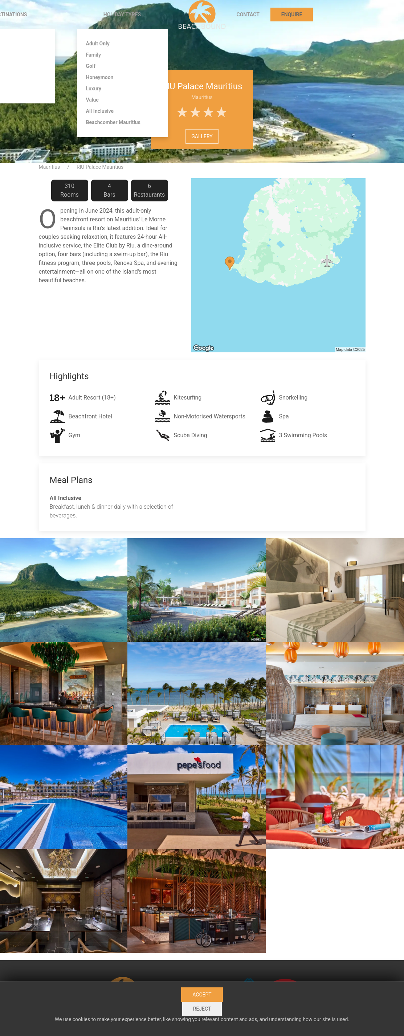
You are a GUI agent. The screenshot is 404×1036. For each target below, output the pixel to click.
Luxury (94, 88)
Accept (201, 995)
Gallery (201, 136)
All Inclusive (100, 111)
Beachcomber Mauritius (113, 122)
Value (92, 100)
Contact (248, 14)
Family (93, 55)
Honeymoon (100, 77)
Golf (90, 66)
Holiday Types (122, 14)
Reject (202, 1009)
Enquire (291, 14)
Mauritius (49, 167)
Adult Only (98, 43)
